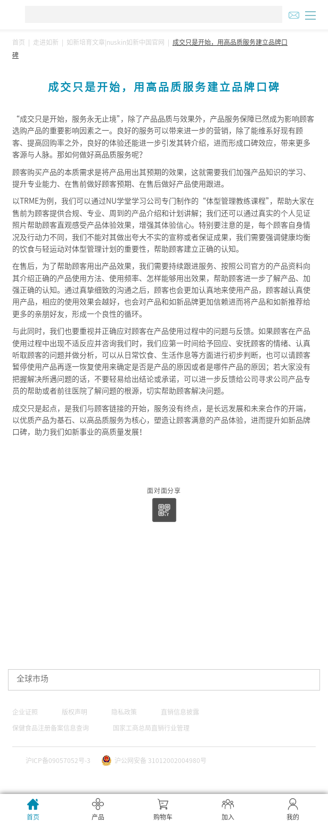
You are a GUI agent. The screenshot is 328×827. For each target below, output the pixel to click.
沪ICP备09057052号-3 (58, 760)
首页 (18, 42)
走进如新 (46, 42)
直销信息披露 (180, 712)
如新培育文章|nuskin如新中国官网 (116, 42)
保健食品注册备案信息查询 (50, 728)
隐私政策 (124, 712)
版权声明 (74, 712)
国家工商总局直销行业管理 (151, 728)
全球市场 (32, 679)
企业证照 (25, 712)
